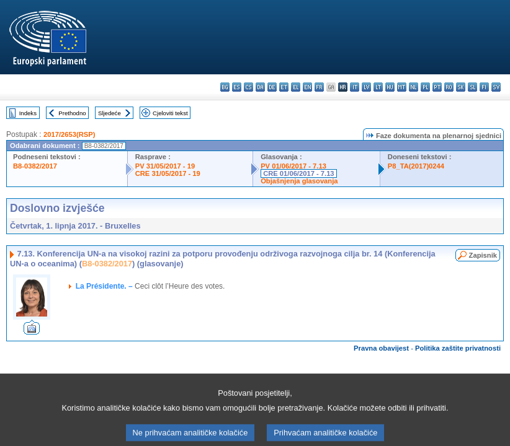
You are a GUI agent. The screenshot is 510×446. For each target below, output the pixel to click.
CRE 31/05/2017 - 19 (167, 173)
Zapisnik (483, 255)
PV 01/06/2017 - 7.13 (293, 166)
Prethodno (72, 113)
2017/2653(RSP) (69, 134)
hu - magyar (390, 87)
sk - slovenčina (460, 87)
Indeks (28, 113)
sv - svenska (496, 87)
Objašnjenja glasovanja (299, 181)
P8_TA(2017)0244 (416, 166)
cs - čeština (248, 87)
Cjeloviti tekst (170, 113)
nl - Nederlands (413, 87)
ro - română (449, 87)
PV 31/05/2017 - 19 (165, 166)
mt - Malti (401, 87)
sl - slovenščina (472, 87)
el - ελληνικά (295, 87)
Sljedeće (109, 113)
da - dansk (260, 87)
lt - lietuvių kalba (378, 87)
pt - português (437, 87)
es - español (236, 87)
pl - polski (425, 87)
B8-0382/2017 (35, 166)
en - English (307, 87)
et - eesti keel (284, 87)
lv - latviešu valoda (366, 87)
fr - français (319, 87)
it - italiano (354, 87)
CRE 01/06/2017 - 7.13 (298, 173)
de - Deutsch (272, 87)
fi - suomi (484, 87)
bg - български (225, 87)
